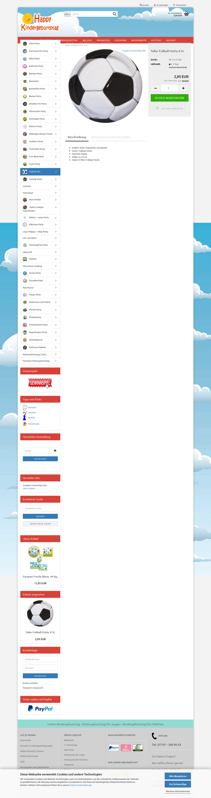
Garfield (27, 189)
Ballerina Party (33, 69)
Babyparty (69, 742)
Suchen (40, 519)
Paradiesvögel (33, 283)
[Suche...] (67, 14)
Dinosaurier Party (34, 114)
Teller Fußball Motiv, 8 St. (40, 634)
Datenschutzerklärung (80, 785)
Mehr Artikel (29, 491)
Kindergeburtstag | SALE (34, 357)
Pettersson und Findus (36, 305)
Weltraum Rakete (34, 350)
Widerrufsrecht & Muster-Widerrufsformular (32, 756)
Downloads (33, 426)
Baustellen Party (34, 92)
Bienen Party (32, 99)
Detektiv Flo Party (34, 107)
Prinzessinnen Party (35, 328)
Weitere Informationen (178, 791)
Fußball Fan (31, 174)
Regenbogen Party (35, 335)
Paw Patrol (28, 290)
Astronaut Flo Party (35, 54)
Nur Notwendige (177, 784)
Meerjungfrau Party (35, 248)
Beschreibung (77, 139)
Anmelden (40, 461)
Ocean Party (32, 276)
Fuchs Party (31, 167)
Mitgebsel (69, 767)
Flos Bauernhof (33, 159)
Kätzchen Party (33, 227)
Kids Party (69, 752)
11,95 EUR (40, 586)
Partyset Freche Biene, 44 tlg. (40, 579)
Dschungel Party (34, 122)
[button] (156, 91)
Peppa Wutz (32, 297)
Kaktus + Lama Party (36, 220)
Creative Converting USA (134, 53)
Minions (29, 262)
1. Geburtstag (70, 747)
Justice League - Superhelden (33, 211)
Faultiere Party (33, 144)
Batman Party (32, 77)
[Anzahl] (170, 91)
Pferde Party (32, 313)
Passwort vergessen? (33, 690)
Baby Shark (31, 61)
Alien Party (31, 46)
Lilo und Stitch (29, 240)
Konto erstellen (30, 685)
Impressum (25, 742)
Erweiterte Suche (40, 526)
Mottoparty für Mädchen (76, 762)
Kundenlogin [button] (161, 5)
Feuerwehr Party (34, 152)
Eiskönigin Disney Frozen (38, 137)
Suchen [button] (144, 5)
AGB (22, 764)
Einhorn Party (32, 129)
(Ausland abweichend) (178, 70)
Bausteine (30, 84)
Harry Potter (32, 202)
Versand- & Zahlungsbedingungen (36, 748)
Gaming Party (32, 182)
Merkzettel (179, 5)
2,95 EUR (40, 641)
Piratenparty (32, 320)
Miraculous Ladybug (32, 268)
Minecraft (27, 254)
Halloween (28, 195)
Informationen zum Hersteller (111, 139)
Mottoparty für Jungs (74, 757)
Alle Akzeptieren (178, 776)
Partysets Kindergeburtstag (36, 363)
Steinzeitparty (32, 343)
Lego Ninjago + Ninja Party (35, 234)
